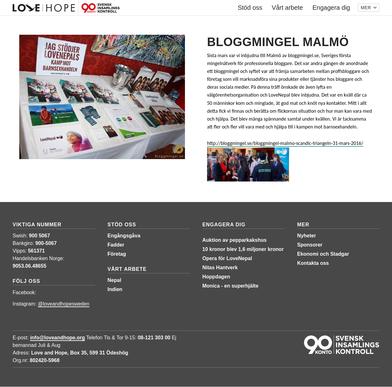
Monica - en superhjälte (230, 286)
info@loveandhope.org (57, 337)
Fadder (116, 244)
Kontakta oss (313, 263)
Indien (115, 289)
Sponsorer (310, 244)
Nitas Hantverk (220, 267)
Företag (117, 254)
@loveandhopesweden (63, 304)
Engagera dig (224, 224)
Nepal (115, 280)
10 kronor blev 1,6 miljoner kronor (243, 249)
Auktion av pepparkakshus (234, 240)
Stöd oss (122, 224)
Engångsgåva (124, 235)
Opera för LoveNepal (227, 258)
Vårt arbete (127, 269)
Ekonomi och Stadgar (323, 254)
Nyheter (306, 235)
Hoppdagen (216, 276)
